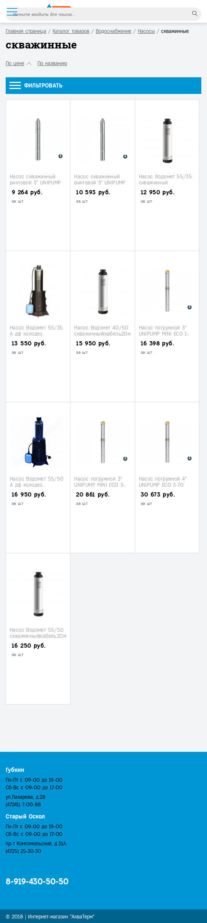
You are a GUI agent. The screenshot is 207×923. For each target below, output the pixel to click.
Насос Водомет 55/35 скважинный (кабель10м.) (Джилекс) (166, 182)
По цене (15, 63)
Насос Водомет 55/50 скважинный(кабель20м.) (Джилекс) (39, 636)
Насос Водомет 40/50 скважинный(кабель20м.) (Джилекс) (103, 333)
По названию (52, 63)
